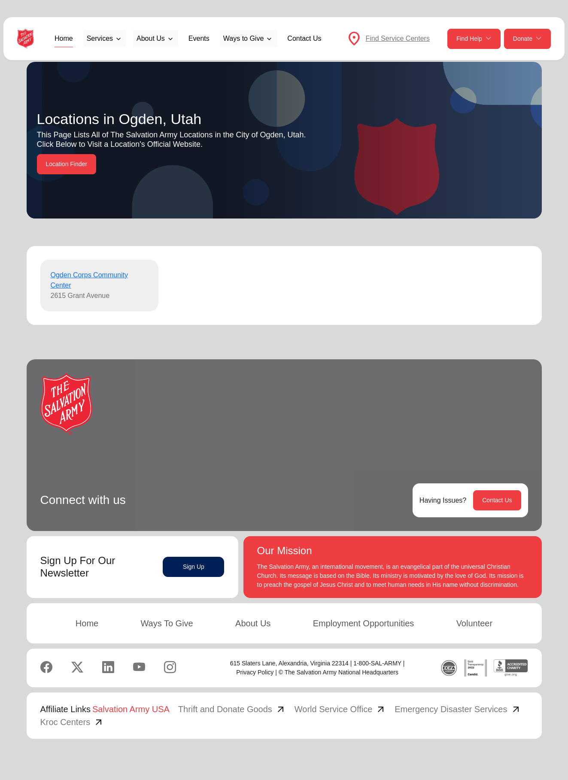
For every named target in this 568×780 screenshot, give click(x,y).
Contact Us (304, 38)
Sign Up (193, 566)
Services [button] (100, 38)
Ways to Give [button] (243, 38)
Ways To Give (166, 623)
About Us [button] (151, 38)
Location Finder (67, 164)
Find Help (474, 38)
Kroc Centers (72, 722)
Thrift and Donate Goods (232, 709)
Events (199, 38)
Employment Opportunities (363, 623)
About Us (252, 623)
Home (64, 38)
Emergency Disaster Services (458, 709)
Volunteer (474, 623)
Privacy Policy (254, 672)
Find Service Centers (398, 38)
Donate (527, 38)
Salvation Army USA (131, 709)
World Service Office (340, 709)
